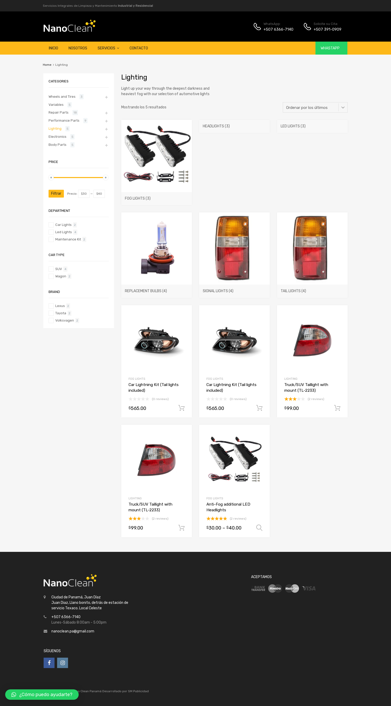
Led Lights (63, 232)
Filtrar (56, 193)
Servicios (108, 48)
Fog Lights (137, 379)
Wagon (60, 276)
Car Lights (63, 225)
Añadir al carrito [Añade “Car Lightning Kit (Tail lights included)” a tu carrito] (181, 408)
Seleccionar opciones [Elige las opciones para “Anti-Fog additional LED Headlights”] (259, 528)
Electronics (57, 137)
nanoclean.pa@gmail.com (72, 631)
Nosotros (78, 48)
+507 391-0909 (326, 29)
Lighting (291, 379)
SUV (58, 269)
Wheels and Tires (62, 97)
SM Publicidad (138, 691)
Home (47, 65)
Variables (56, 105)
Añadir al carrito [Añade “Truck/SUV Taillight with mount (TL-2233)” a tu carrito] (337, 408)
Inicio (53, 48)
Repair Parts (59, 112)
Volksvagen (64, 320)
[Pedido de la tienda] (315, 107)
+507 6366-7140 (276, 29)
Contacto (139, 48)
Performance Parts (64, 120)
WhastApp (330, 48)
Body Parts (57, 145)
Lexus (60, 306)
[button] (118, 48)
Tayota (60, 313)
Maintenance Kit (68, 239)
